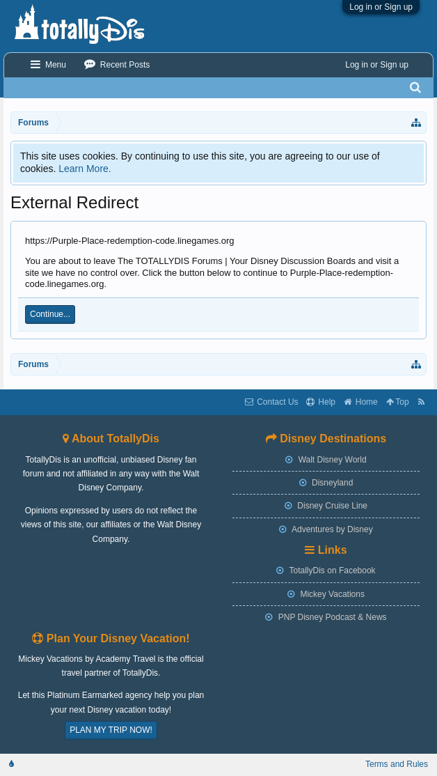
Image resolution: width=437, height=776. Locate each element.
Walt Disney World (325, 460)
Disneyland (326, 483)
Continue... (50, 314)
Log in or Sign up (381, 7)
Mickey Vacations (326, 594)
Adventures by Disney (325, 529)
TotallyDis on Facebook (325, 570)
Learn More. (84, 168)
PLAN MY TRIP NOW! (111, 730)
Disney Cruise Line (326, 506)
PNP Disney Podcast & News (325, 617)
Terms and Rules (396, 764)
